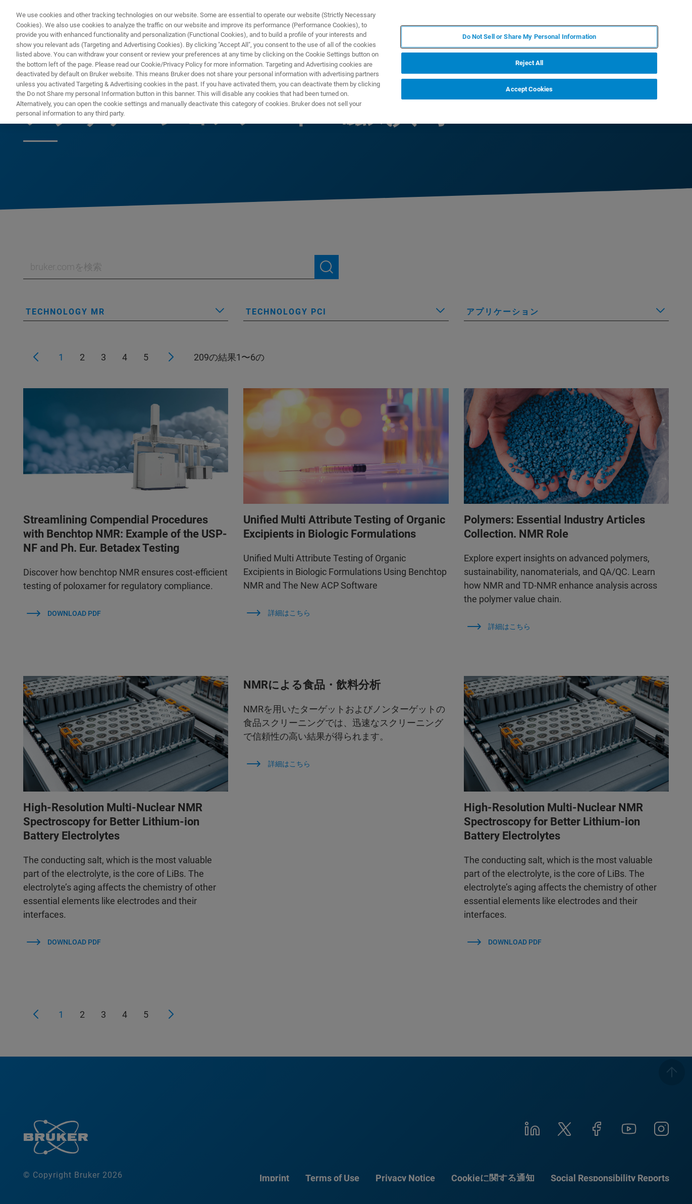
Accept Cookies (529, 89)
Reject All (529, 63)
